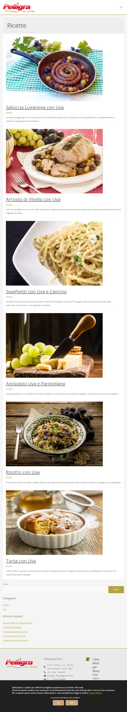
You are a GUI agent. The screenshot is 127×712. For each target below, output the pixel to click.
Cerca (5, 584)
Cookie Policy (95, 693)
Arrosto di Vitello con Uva (14, 636)
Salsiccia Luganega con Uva (15, 631)
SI (58, 702)
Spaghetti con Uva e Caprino (15, 640)
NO (71, 702)
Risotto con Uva (23, 472)
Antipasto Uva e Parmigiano (35, 383)
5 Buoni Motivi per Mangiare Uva (17, 623)
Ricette (6, 604)
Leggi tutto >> (98, 678)
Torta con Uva (21, 561)
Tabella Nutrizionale (12, 627)
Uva (4, 609)
